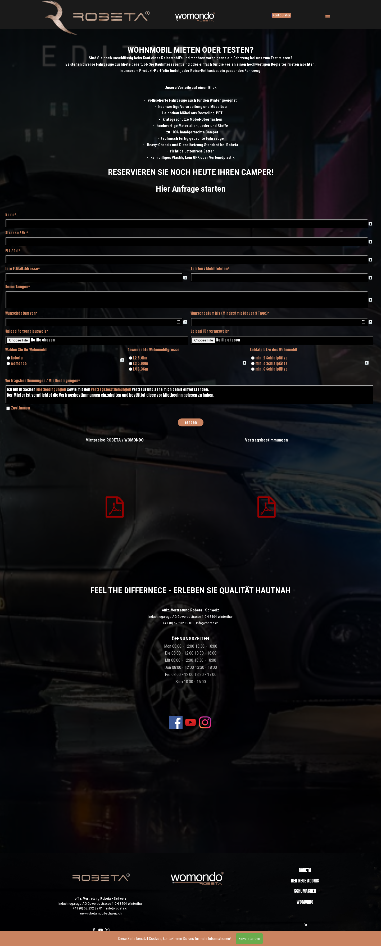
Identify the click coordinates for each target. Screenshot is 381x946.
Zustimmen (20, 408)
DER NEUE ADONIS (305, 880)
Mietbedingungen (51, 389)
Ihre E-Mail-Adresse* (22, 268)
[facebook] (176, 722)
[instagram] (205, 722)
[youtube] (190, 722)
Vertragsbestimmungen (111, 389)
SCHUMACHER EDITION (305, 894)
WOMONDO (305, 902)
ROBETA (305, 870)
